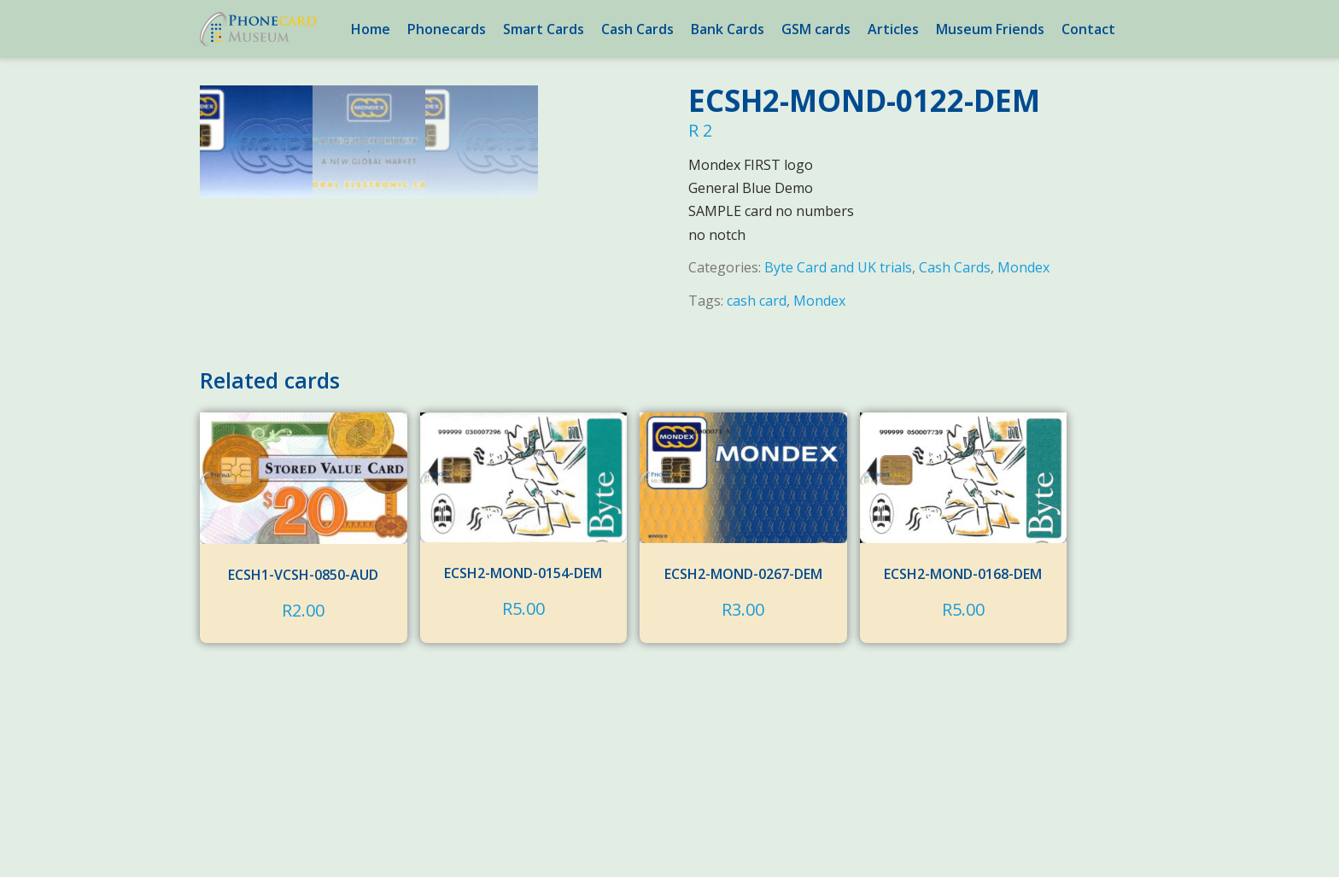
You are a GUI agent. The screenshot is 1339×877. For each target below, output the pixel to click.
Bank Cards (727, 29)
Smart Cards (543, 29)
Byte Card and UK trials (838, 267)
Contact (1088, 29)
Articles (893, 29)
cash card (756, 300)
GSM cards (816, 29)
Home (370, 29)
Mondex (1023, 267)
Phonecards (446, 29)
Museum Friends (990, 29)
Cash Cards (637, 29)
